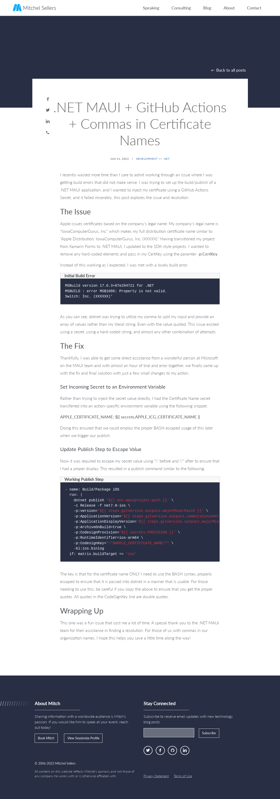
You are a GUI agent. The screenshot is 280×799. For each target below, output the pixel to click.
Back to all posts (231, 70)
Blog (207, 7)
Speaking (151, 7)
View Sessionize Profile (83, 738)
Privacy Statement (156, 776)
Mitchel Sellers (34, 7)
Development (147, 158)
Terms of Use (183, 776)
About (229, 7)
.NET (166, 158)
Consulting (181, 7)
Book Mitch (46, 738)
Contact (254, 7)
